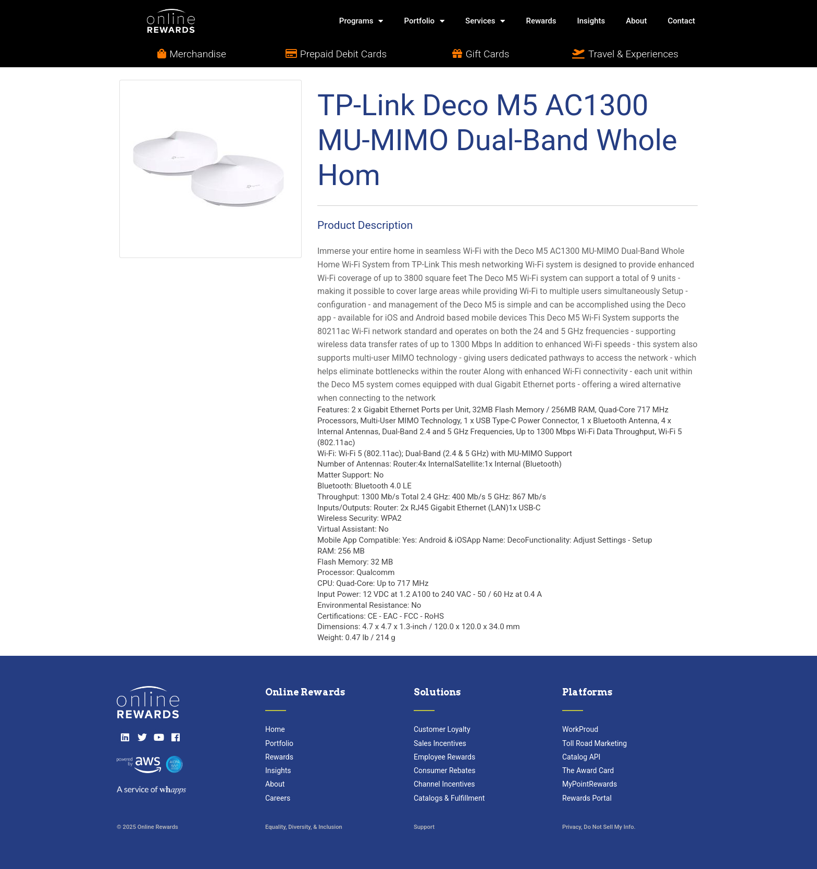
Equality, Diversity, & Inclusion (303, 827)
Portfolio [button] (424, 21)
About (636, 21)
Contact (681, 21)
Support (424, 827)
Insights (591, 21)
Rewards (541, 21)
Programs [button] (361, 21)
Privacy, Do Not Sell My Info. (599, 827)
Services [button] (485, 21)
